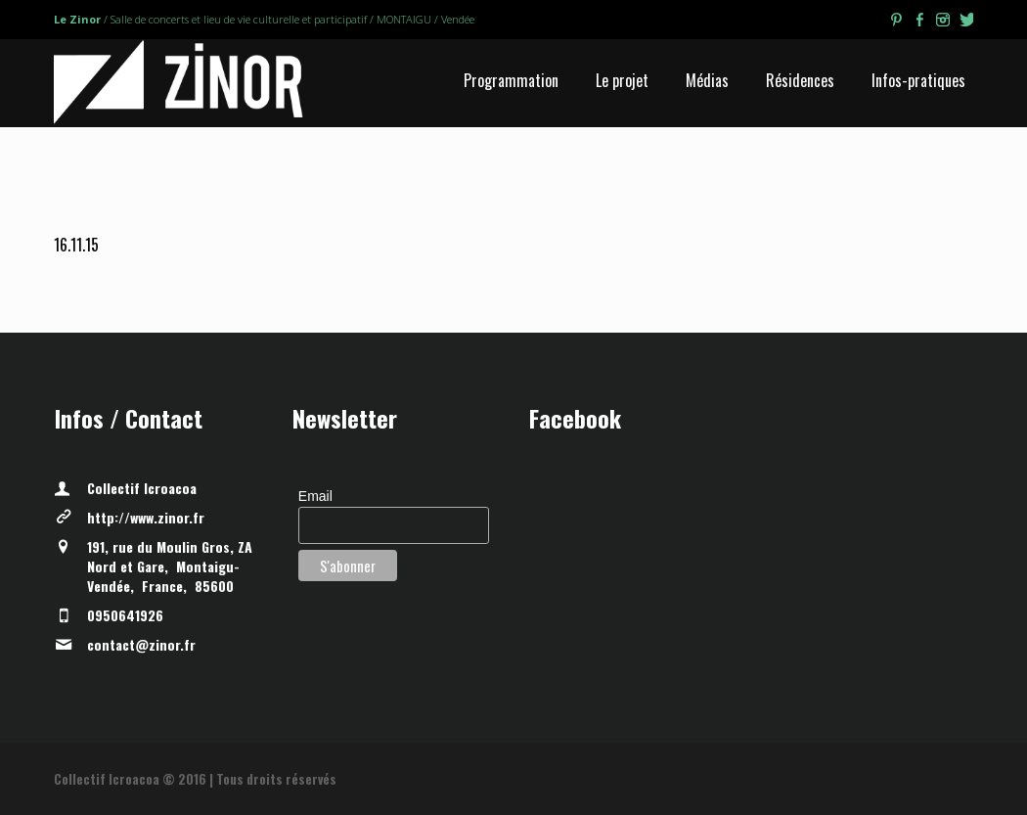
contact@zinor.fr (141, 644)
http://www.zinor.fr (145, 517)
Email (315, 496)
